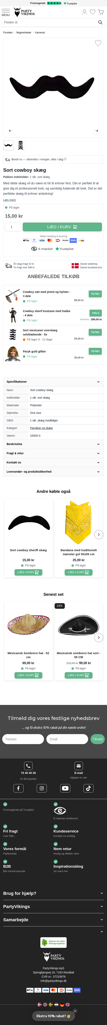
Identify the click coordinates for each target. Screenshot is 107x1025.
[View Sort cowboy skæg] (8, 145)
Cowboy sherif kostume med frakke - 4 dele (46, 313)
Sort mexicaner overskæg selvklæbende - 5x (40, 332)
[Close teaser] (75, 1011)
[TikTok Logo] (89, 788)
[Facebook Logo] (18, 788)
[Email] (67, 739)
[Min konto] (84, 12)
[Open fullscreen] (53, 88)
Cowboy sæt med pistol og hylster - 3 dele (46, 294)
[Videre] (96, 130)
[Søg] (100, 22)
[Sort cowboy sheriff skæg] (28, 572)
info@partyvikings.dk (53, 980)
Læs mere (9, 200)
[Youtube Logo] (65, 788)
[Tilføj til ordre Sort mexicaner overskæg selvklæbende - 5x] (95, 332)
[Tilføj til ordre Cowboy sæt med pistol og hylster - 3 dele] (95, 293)
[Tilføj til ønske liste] (98, 43)
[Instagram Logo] (42, 788)
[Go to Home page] (24, 11)
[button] (53, 893)
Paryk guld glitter (34, 351)
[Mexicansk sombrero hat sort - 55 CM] (79, 675)
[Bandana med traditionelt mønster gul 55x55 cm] (79, 572)
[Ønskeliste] (92, 12)
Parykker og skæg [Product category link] (41, 428)
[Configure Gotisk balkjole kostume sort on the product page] (95, 313)
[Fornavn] (23, 739)
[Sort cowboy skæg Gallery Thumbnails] (14, 145)
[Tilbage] (10, 130)
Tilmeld (98, 739)
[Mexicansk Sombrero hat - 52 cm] (28, 675)
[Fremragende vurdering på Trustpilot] (53, 3)
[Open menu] (6, 12)
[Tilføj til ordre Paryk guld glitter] (95, 351)
